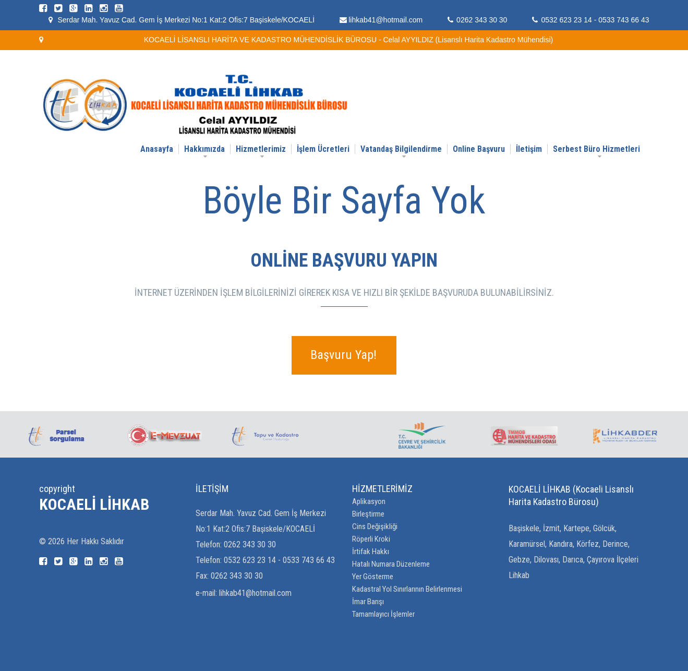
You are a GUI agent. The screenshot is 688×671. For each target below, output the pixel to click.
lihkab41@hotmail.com (385, 20)
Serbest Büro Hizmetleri (596, 149)
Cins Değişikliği (374, 526)
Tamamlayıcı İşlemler (383, 614)
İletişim (529, 149)
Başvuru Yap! (343, 355)
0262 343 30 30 (481, 20)
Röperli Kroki (371, 539)
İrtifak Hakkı (370, 551)
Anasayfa (156, 149)
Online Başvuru (479, 149)
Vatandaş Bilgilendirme (401, 149)
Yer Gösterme (372, 576)
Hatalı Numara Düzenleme (391, 564)
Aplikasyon (368, 501)
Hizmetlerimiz (261, 149)
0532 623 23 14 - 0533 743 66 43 (595, 20)
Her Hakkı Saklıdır (95, 541)
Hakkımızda (204, 149)
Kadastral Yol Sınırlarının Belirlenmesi (407, 589)
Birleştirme (368, 514)
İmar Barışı (368, 601)
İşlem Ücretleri (323, 149)
